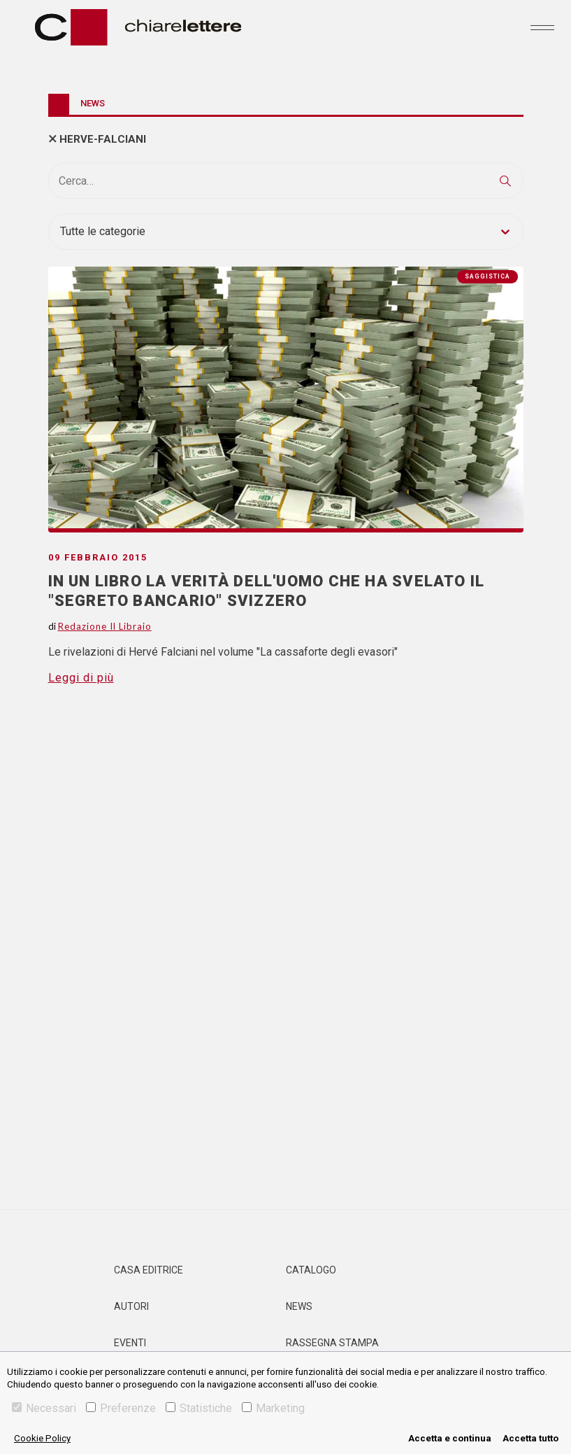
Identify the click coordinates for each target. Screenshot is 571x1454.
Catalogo (311, 1270)
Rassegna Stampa (332, 1342)
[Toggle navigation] (542, 27)
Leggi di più (81, 677)
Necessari (44, 1408)
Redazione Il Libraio (105, 626)
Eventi (130, 1342)
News (299, 1306)
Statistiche (199, 1408)
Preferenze (121, 1408)
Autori (131, 1306)
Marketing (273, 1408)
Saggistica (487, 276)
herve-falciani (102, 139)
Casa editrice (148, 1270)
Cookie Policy (42, 1438)
